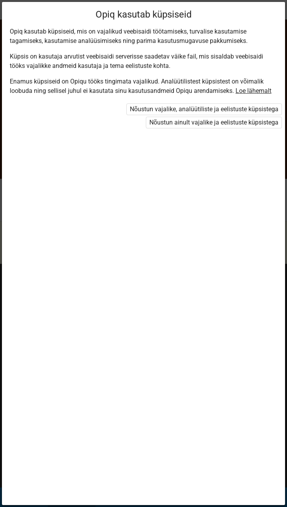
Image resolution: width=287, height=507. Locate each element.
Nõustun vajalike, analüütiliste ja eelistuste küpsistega (204, 109)
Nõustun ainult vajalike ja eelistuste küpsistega (213, 122)
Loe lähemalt (253, 90)
